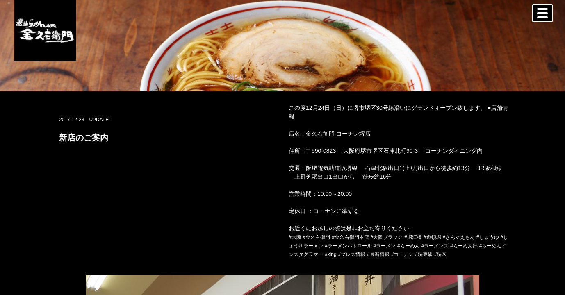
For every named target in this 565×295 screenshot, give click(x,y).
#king (331, 254)
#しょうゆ (487, 237)
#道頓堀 (432, 237)
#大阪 (295, 237)
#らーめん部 (464, 246)
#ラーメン (384, 246)
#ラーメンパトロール (348, 246)
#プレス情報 (351, 254)
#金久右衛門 (316, 237)
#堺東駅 (424, 254)
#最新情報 (378, 254)
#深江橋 (413, 237)
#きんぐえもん (458, 237)
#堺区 (440, 254)
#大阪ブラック (387, 237)
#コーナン (402, 254)
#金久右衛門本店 (350, 237)
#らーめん (408, 246)
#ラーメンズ (435, 246)
